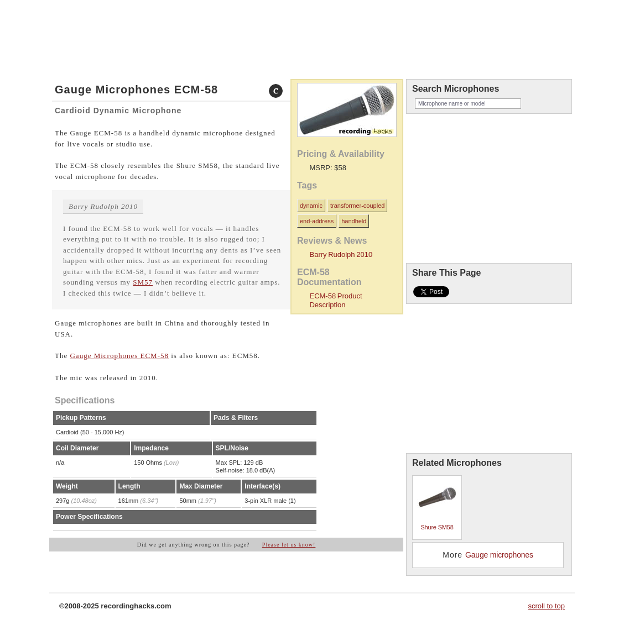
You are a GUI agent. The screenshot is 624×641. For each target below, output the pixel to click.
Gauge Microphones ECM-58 (119, 355)
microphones (93, 18)
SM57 (143, 282)
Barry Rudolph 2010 (340, 254)
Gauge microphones (499, 554)
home (62, 18)
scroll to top (546, 606)
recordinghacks (486, 35)
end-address (317, 221)
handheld (353, 221)
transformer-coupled (357, 205)
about (126, 18)
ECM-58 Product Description (335, 300)
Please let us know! (289, 545)
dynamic (311, 205)
